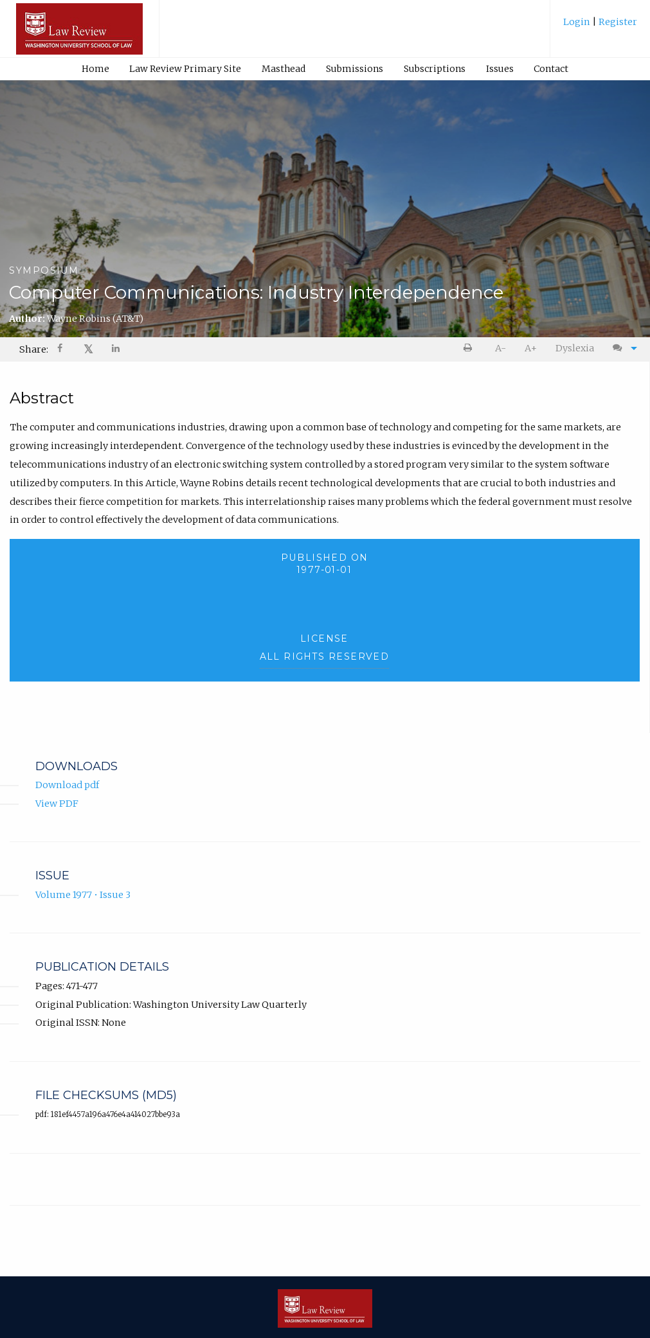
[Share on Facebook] (61, 350)
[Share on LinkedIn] (116, 350)
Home (95, 69)
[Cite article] (621, 348)
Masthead (283, 69)
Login (577, 22)
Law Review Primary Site (185, 69)
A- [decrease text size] (500, 348)
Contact (551, 69)
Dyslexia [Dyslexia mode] (574, 348)
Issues (500, 69)
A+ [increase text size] (531, 348)
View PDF (56, 803)
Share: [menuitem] (33, 349)
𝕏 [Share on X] (88, 349)
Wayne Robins (95, 318)
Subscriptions (434, 69)
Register (617, 22)
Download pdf (67, 785)
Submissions (354, 69)
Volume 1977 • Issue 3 (83, 895)
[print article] (470, 348)
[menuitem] (600, 26)
